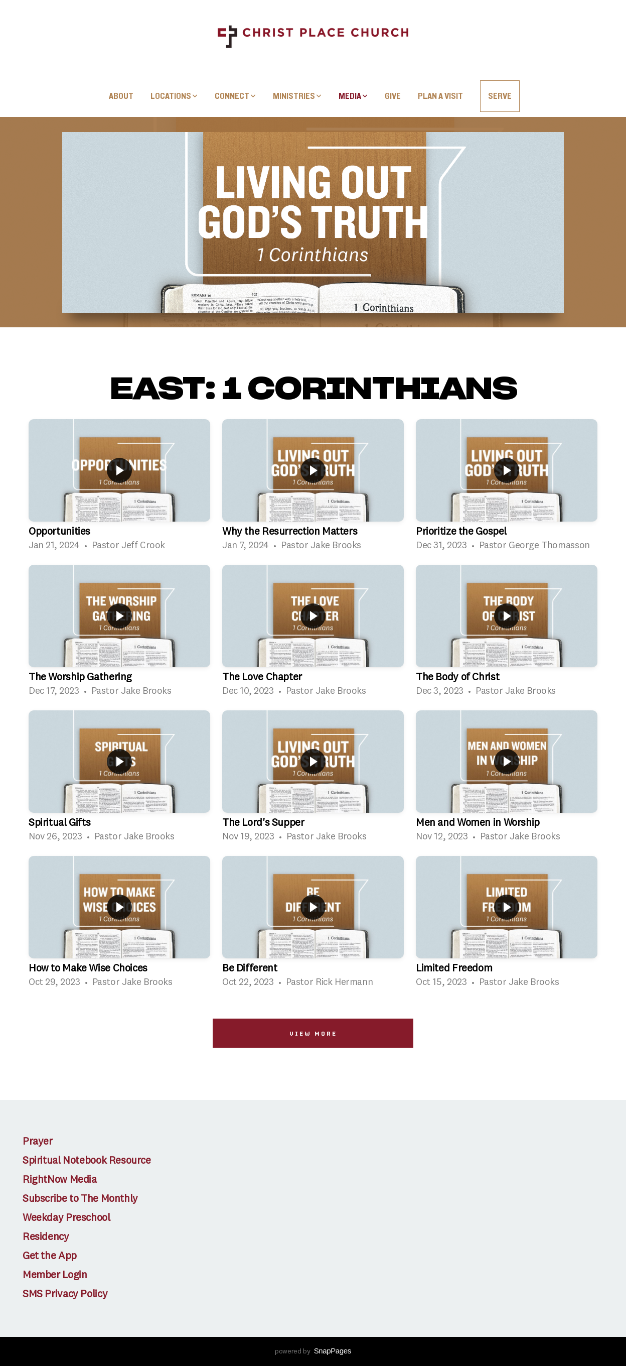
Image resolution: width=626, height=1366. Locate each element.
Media (353, 96)
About (121, 96)
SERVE (500, 96)
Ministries (297, 96)
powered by (313, 1351)
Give (393, 96)
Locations (174, 96)
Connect (235, 96)
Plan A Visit (440, 96)
